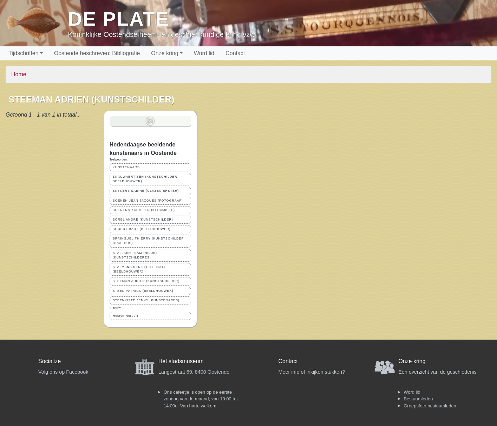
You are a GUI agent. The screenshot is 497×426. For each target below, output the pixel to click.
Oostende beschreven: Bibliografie (97, 53)
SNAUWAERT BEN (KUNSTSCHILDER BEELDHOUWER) (145, 179)
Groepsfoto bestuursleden (430, 405)
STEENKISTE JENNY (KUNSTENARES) (146, 300)
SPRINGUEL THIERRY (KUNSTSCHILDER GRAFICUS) (148, 241)
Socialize (49, 361)
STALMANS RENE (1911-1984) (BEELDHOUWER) (139, 269)
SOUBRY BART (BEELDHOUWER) (142, 229)
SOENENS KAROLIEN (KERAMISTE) (144, 210)
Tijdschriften (23, 53)
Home (18, 74)
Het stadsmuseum (181, 361)
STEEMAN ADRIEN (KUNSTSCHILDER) (146, 281)
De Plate (118, 19)
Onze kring (164, 53)
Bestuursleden (418, 398)
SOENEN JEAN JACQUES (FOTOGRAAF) (148, 200)
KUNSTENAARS (126, 167)
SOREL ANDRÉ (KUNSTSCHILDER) (143, 219)
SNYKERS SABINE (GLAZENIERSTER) (146, 190)
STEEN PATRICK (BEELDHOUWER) (143, 291)
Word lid (204, 53)
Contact (235, 53)
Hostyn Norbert (125, 315)
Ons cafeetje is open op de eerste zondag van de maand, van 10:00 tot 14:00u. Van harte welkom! (201, 398)
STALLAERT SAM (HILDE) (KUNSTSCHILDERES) (135, 255)
